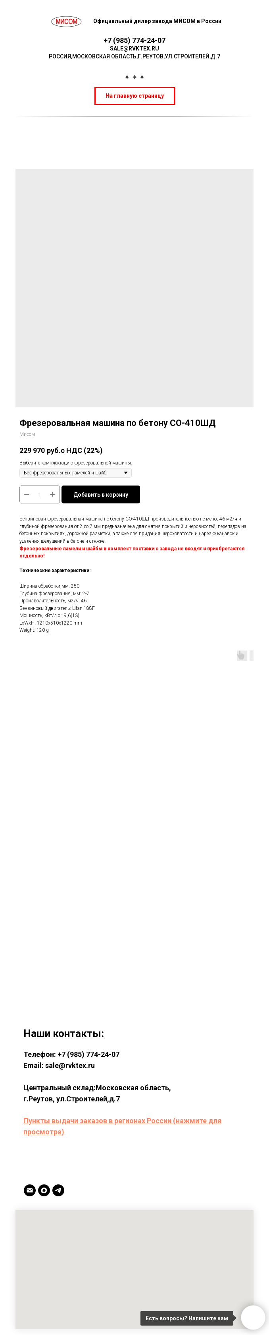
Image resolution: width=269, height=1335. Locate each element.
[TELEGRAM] (58, 1190)
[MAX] (44, 1190)
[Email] (30, 1190)
